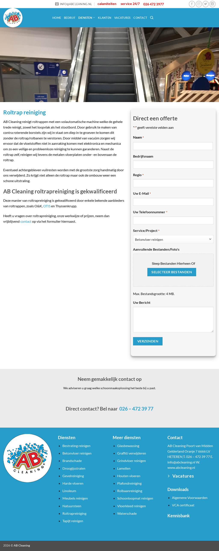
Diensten (86, 18)
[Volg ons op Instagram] (199, 4)
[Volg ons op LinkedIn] (212, 4)
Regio (138, 175)
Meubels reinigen (75, 498)
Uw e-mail (142, 193)
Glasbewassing (128, 446)
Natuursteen (71, 506)
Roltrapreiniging (74, 513)
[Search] (151, 18)
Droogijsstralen (73, 468)
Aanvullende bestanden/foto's (156, 249)
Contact (140, 17)
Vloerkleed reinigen (131, 506)
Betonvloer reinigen (77, 453)
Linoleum (69, 491)
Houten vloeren (128, 476)
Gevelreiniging (73, 476)
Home (56, 17)
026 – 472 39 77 (135, 409)
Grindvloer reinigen (131, 461)
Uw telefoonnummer (150, 212)
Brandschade (72, 461)
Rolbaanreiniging (129, 491)
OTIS (46, 206)
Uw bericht (141, 302)
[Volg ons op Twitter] (206, 4)
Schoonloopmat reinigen (135, 498)
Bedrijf (69, 17)
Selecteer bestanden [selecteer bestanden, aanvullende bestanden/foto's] (171, 272)
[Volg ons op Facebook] (192, 4)
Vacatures (122, 17)
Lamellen (123, 468)
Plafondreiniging (129, 483)
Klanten (104, 17)
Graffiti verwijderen (131, 453)
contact (25, 221)
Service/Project (146, 230)
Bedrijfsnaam (143, 156)
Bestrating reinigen (76, 446)
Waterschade (127, 513)
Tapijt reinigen (72, 521)
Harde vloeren (72, 483)
